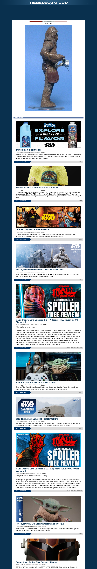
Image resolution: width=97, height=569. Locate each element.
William (23, 324)
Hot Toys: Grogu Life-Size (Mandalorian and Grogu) (40, 524)
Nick (22, 152)
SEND (80, 161)
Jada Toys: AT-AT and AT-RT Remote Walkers (37, 419)
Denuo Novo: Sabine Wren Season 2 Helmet (36, 562)
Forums (43, 152)
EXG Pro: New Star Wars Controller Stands (36, 382)
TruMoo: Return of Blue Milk (29, 150)
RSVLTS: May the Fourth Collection (32, 230)
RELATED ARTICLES (76, 347)
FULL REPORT (21, 161)
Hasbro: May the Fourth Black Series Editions (37, 188)
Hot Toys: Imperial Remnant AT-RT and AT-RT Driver (40, 270)
